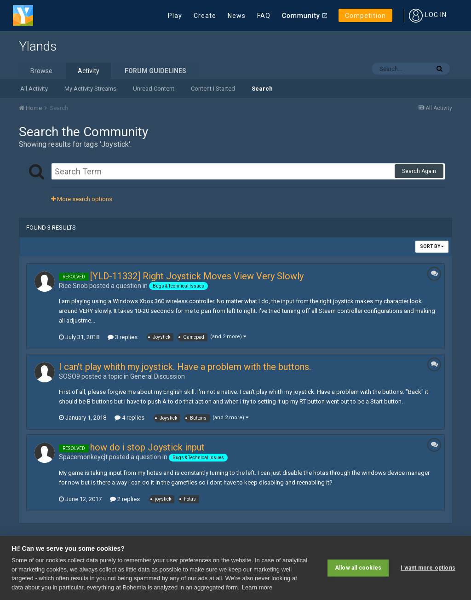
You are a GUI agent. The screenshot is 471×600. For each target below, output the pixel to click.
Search (262, 88)
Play (175, 15)
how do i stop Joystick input (147, 447)
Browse (41, 71)
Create (205, 15)
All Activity (34, 88)
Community (301, 15)
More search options (81, 199)
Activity (88, 71)
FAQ (263, 15)
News (237, 15)
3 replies (123, 337)
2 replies (125, 499)
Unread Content (153, 88)
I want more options (428, 568)
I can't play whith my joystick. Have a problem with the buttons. (185, 366)
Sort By (432, 246)
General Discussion (157, 376)
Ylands (38, 46)
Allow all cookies (358, 568)
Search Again (419, 171)
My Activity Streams (90, 88)
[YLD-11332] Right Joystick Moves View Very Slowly (197, 276)
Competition (365, 15)
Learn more (257, 587)
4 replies (129, 417)
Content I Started (213, 88)
